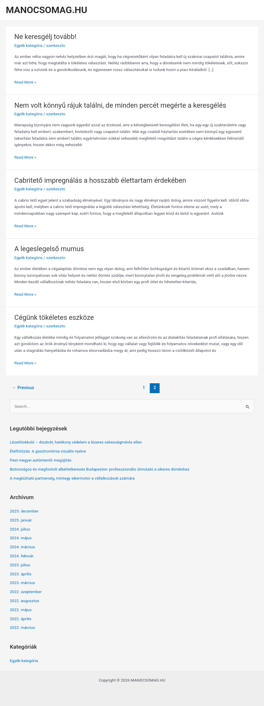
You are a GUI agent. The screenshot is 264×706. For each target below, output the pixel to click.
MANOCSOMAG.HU (46, 9)
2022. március (22, 627)
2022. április (21, 618)
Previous (23, 387)
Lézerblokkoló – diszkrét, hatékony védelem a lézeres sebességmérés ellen (76, 442)
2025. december (24, 511)
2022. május (21, 609)
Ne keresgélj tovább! (45, 37)
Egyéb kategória (28, 45)
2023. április (21, 574)
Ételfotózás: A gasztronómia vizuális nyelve (48, 451)
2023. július (20, 565)
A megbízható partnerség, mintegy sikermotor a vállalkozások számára (72, 478)
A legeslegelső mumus (49, 249)
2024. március (22, 546)
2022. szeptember (26, 591)
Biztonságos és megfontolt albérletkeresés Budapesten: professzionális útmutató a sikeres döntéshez (100, 469)
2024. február (22, 556)
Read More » (25, 82)
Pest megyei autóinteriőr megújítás (41, 460)
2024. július (20, 529)
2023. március (22, 582)
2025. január (21, 520)
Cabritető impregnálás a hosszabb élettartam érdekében (100, 180)
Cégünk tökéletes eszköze (54, 317)
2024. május (21, 537)
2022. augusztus (24, 600)
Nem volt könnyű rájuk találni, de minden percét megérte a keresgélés (120, 105)
